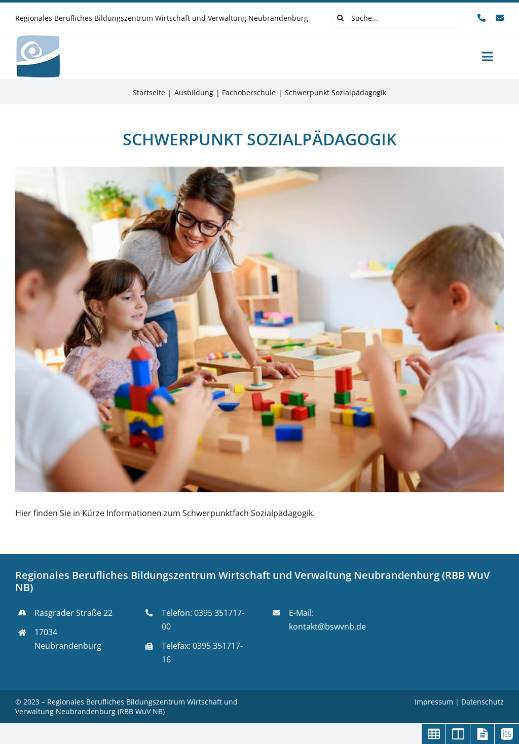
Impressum (435, 702)
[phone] (481, 18)
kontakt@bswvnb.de (327, 626)
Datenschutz (482, 702)
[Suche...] (396, 18)
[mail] (500, 18)
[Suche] (340, 18)
